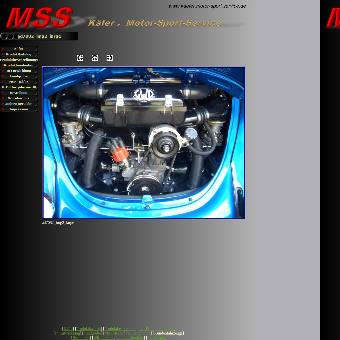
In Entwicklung (67, 333)
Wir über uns (103, 338)
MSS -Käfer (114, 333)
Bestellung (81, 338)
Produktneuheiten (160, 329)
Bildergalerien (139, 333)
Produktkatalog (88, 329)
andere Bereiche (131, 338)
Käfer (68, 329)
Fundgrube (92, 333)
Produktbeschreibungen (123, 329)
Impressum (156, 338)
